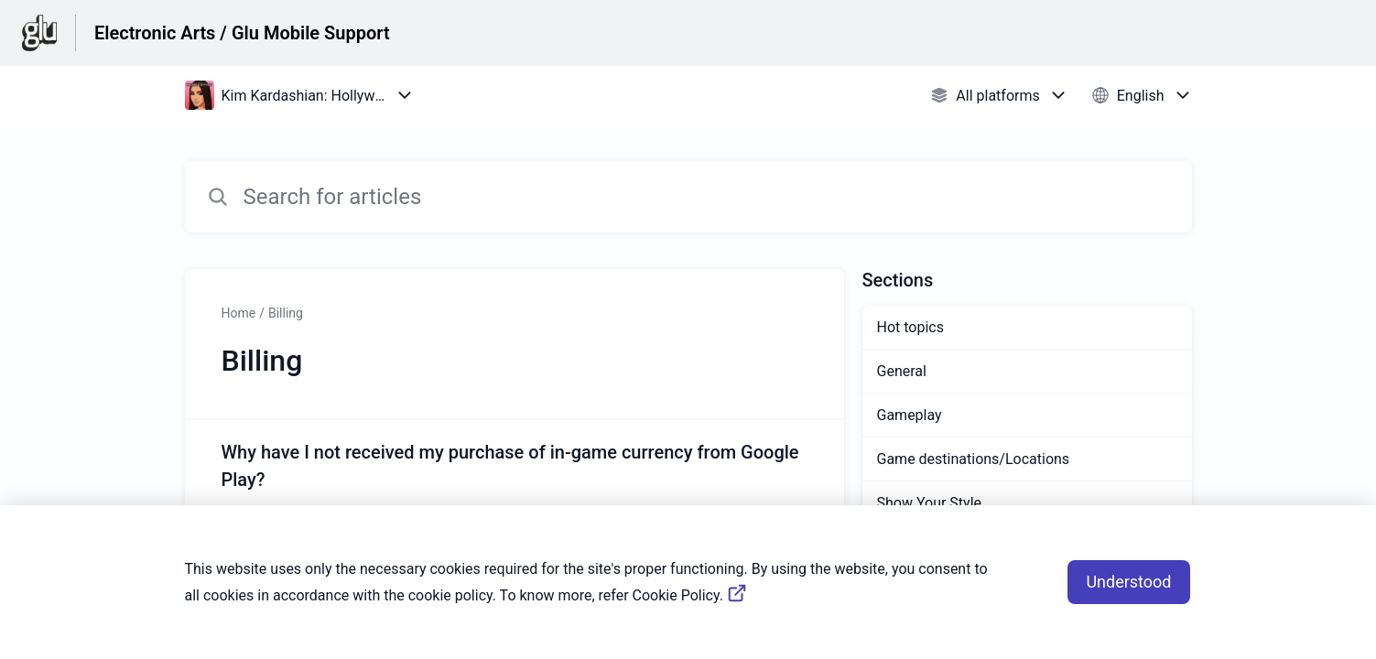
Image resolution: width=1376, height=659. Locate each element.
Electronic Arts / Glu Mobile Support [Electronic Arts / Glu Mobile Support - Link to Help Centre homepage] (242, 33)
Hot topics (910, 327)
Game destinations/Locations (973, 459)
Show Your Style (929, 503)
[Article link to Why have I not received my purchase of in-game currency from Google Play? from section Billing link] (514, 493)
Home (239, 313)
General (901, 371)
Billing (285, 313)
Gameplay (909, 415)
